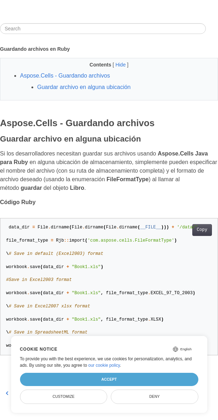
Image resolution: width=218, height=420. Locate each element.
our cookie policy (104, 365)
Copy (202, 229)
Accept (109, 379)
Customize (64, 396)
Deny (154, 396)
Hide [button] (121, 65)
